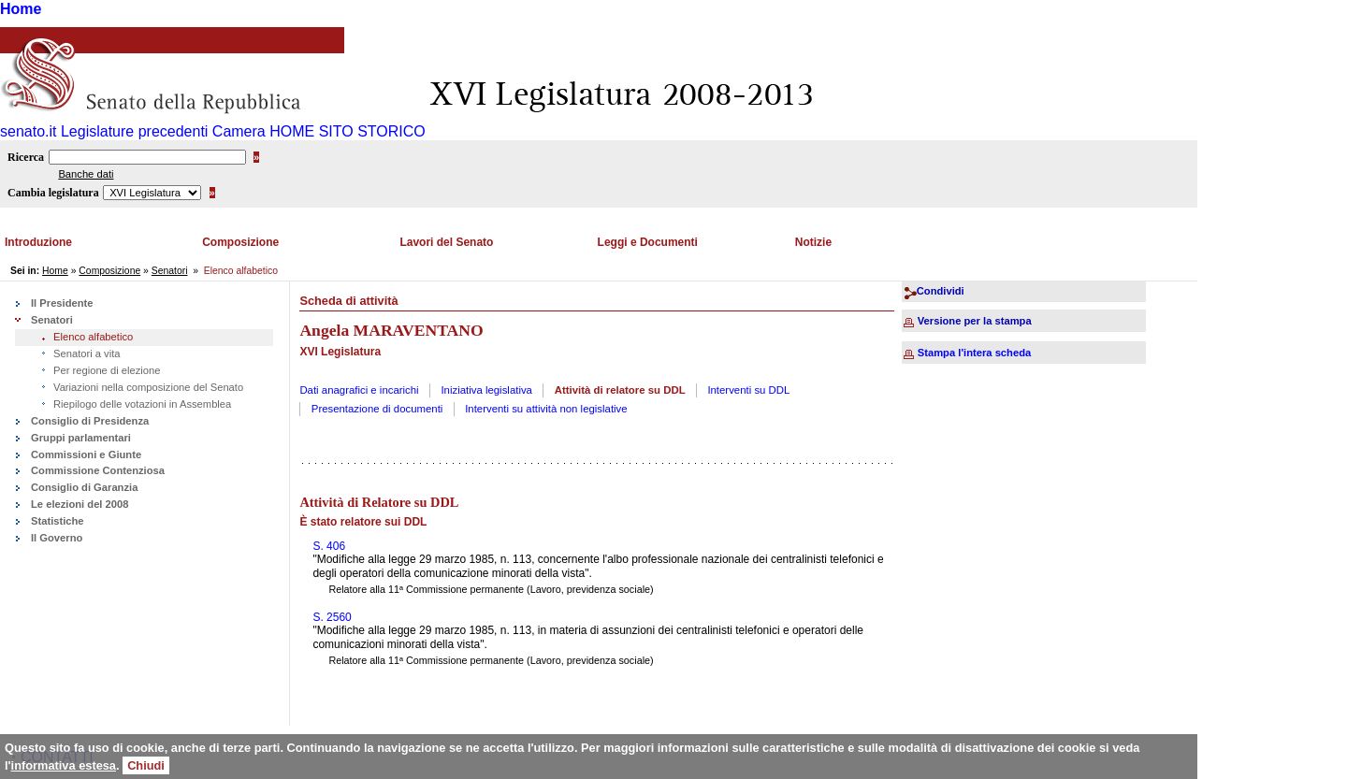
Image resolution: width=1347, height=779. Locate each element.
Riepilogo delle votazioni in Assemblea (142, 404)
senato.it (28, 131)
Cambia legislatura (53, 192)
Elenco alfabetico (93, 336)
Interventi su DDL (748, 390)
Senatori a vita (87, 353)
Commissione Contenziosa (98, 470)
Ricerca (25, 157)
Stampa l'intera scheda (974, 352)
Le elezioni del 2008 (79, 504)
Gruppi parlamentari (81, 437)
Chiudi (146, 765)
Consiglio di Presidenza (90, 420)
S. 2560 (331, 617)
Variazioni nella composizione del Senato (148, 387)
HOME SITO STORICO (347, 131)
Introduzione (38, 242)
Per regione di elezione (106, 370)
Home (20, 9)
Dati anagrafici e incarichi (358, 390)
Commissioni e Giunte (86, 454)
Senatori (170, 271)
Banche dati (85, 174)
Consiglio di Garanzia (84, 487)
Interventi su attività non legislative (546, 408)
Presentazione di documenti (377, 408)
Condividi (940, 290)
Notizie (813, 242)
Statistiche (57, 521)
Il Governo (56, 537)
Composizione (240, 242)
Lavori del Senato (446, 242)
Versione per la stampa (975, 320)
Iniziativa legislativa (486, 390)
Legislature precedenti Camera (163, 131)
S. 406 (328, 546)
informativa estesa (63, 765)
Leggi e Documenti (648, 242)
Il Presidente (62, 303)
